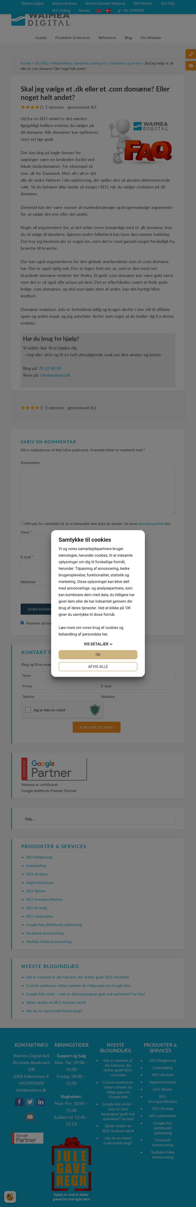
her (104, 634)
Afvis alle (98, 666)
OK (97, 654)
